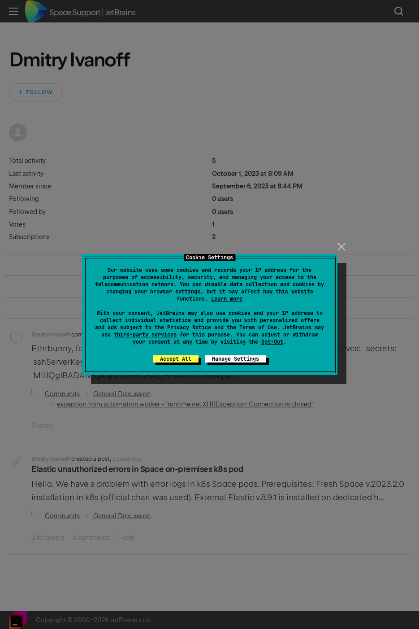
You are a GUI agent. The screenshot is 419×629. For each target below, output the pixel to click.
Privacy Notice (189, 327)
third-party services (145, 334)
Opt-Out (272, 341)
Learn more (226, 298)
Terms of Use (258, 327)
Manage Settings (235, 359)
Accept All (175, 359)
